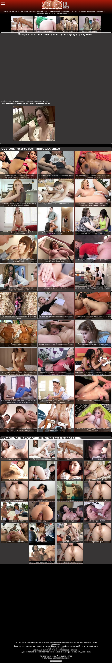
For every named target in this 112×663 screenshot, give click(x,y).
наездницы (11, 103)
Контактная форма (48, 656)
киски (47, 103)
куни (42, 103)
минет (19, 103)
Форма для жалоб (64, 656)
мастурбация (28, 103)
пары (37, 103)
